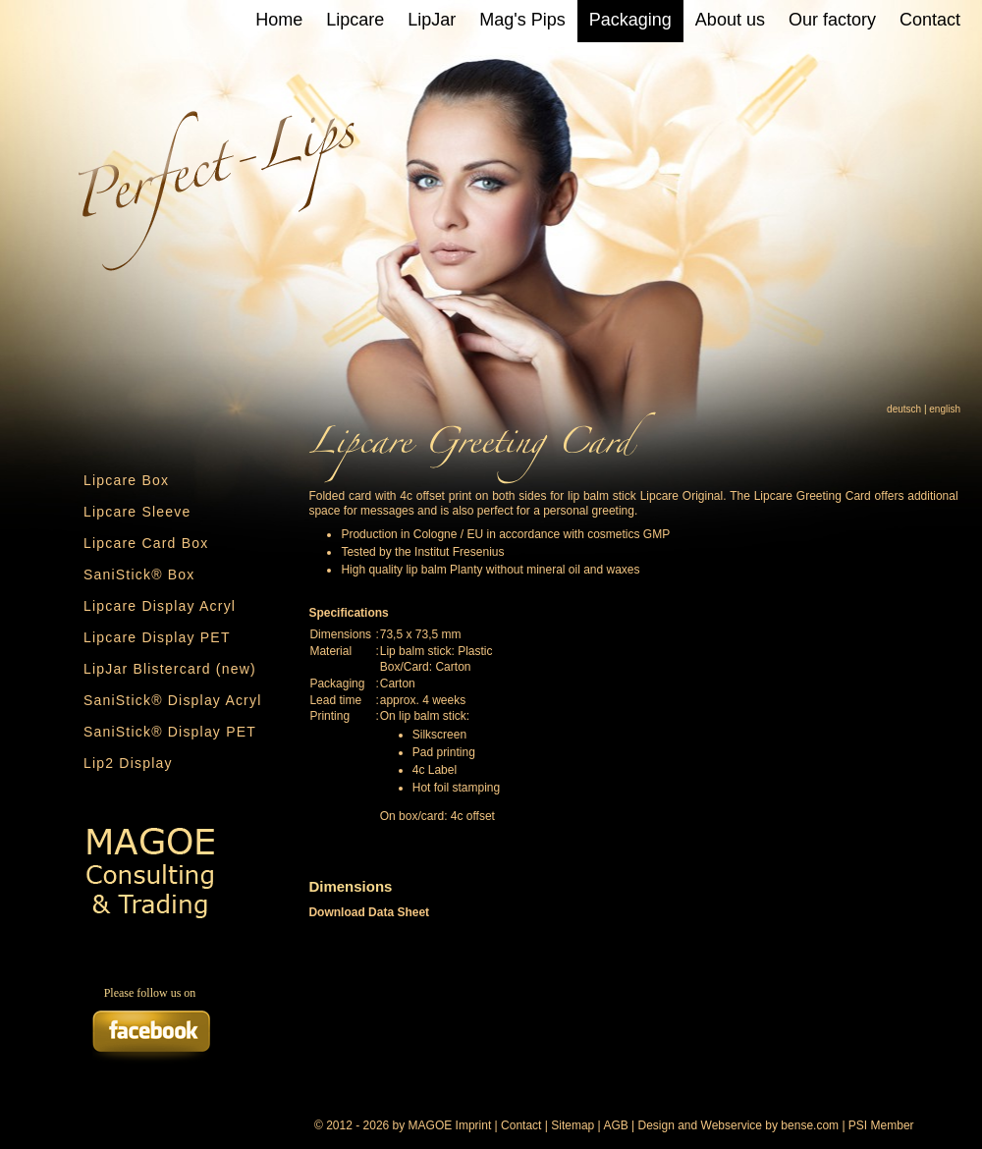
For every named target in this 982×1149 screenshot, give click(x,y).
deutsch (904, 409)
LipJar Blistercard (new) (169, 669)
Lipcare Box (126, 480)
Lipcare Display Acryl (159, 606)
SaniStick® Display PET (169, 731)
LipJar (432, 19)
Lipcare (355, 19)
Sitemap (572, 1125)
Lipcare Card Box (145, 543)
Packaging (630, 19)
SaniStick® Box (139, 574)
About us (730, 19)
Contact (930, 19)
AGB (615, 1125)
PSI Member (881, 1125)
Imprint (474, 1125)
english (944, 409)
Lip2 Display (128, 763)
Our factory (832, 19)
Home (278, 19)
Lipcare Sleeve (137, 512)
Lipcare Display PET (157, 637)
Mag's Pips (522, 19)
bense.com (810, 1125)
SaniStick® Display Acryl (172, 700)
